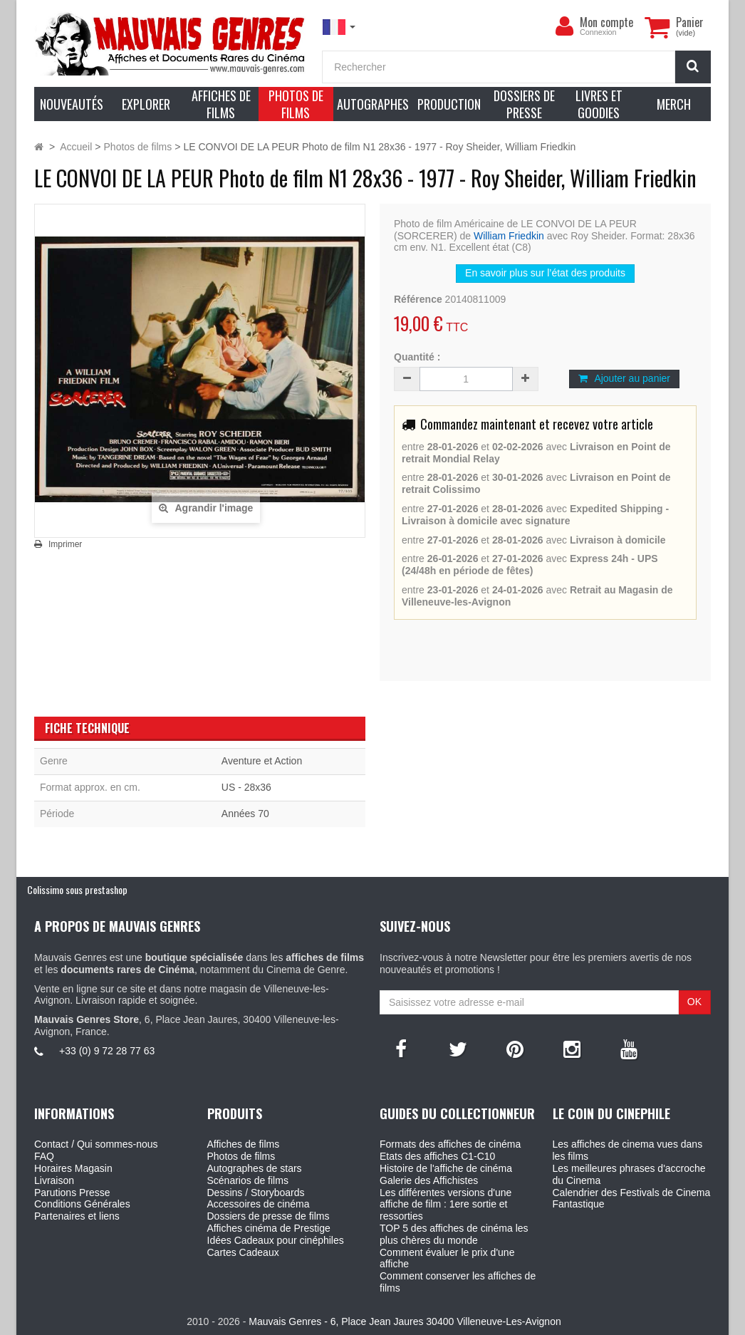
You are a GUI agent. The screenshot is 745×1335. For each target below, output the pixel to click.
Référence (418, 299)
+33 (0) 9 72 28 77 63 (107, 1050)
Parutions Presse (72, 1192)
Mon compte (606, 22)
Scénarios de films (247, 1180)
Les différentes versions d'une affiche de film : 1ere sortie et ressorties (445, 1204)
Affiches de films (243, 1144)
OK (694, 1001)
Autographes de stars (254, 1168)
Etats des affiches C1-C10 (437, 1156)
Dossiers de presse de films (268, 1216)
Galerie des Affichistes (429, 1180)
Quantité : (417, 357)
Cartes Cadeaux (243, 1252)
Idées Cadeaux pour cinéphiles (275, 1240)
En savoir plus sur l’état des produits (545, 273)
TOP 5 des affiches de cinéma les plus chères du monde (454, 1234)
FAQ (44, 1156)
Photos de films (241, 1156)
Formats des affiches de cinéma (450, 1144)
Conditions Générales (82, 1204)
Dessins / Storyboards (256, 1192)
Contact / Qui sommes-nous (96, 1144)
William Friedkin (509, 235)
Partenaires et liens (77, 1216)
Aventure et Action (262, 761)
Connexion (598, 32)
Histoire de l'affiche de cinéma (446, 1168)
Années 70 (245, 813)
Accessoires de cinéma (258, 1204)
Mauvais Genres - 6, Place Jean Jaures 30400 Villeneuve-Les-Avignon (405, 1321)
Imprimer (65, 544)
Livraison (54, 1180)
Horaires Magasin (73, 1168)
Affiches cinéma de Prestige (268, 1228)
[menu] (564, 26)
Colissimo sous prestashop (77, 889)
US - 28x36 (246, 787)
